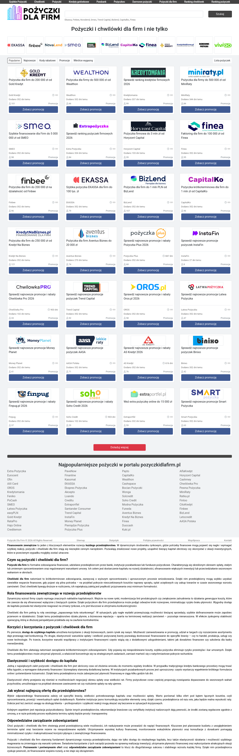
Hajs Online (14, 525)
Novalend (85, 19)
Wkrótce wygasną (83, 60)
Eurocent (12, 475)
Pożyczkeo (119, 1)
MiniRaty (185, 492)
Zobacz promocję (33, 109)
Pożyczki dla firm (168, 1)
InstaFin (70, 517)
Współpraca (194, 540)
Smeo (93, 19)
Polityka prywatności (153, 540)
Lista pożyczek (222, 60)
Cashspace (129, 483)
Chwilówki (39, 1)
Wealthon (128, 479)
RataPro (12, 521)
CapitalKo (128, 475)
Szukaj (220, 14)
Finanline (70, 475)
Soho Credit (129, 500)
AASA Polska (188, 521)
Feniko (11, 496)
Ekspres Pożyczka (76, 488)
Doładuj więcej (119, 447)
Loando (69, 496)
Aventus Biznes (131, 513)
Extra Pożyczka (16, 471)
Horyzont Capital (190, 475)
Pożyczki (56, 1)
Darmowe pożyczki (142, 1)
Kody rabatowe (47, 60)
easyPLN (12, 513)
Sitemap (81, 540)
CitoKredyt (186, 504)
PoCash (12, 500)
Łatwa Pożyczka (17, 508)
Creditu (69, 500)
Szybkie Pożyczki (18, 1)
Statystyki (114, 540)
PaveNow (70, 471)
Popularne (14, 60)
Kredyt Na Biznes (132, 517)
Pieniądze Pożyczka (77, 525)
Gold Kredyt (14, 517)
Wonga (126, 492)
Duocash (127, 525)
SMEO (11, 504)
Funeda (126, 508)
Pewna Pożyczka (190, 488)
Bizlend (115, 19)
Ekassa (68, 19)
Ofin (9, 479)
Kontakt (228, 540)
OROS (10, 488)
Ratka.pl (185, 496)
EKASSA (70, 483)
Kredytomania (16, 492)
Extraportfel (72, 504)
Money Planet (73, 521)
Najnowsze (30, 60)
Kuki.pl (126, 529)
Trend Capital (103, 19)
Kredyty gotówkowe (79, 1)
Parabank (101, 1)
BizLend (185, 513)
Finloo (183, 500)
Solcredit (127, 496)
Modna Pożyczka (132, 504)
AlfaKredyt (186, 471)
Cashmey (185, 479)
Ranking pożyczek (220, 1)
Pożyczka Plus (74, 529)
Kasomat (70, 479)
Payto (125, 471)
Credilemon (14, 529)
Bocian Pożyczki (132, 488)
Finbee (76, 19)
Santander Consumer (78, 508)
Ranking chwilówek (194, 1)
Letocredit (186, 517)
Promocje (64, 60)
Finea (132, 19)
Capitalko (124, 19)
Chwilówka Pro (189, 483)
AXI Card (12, 483)
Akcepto (70, 492)
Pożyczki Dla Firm (16, 540)
